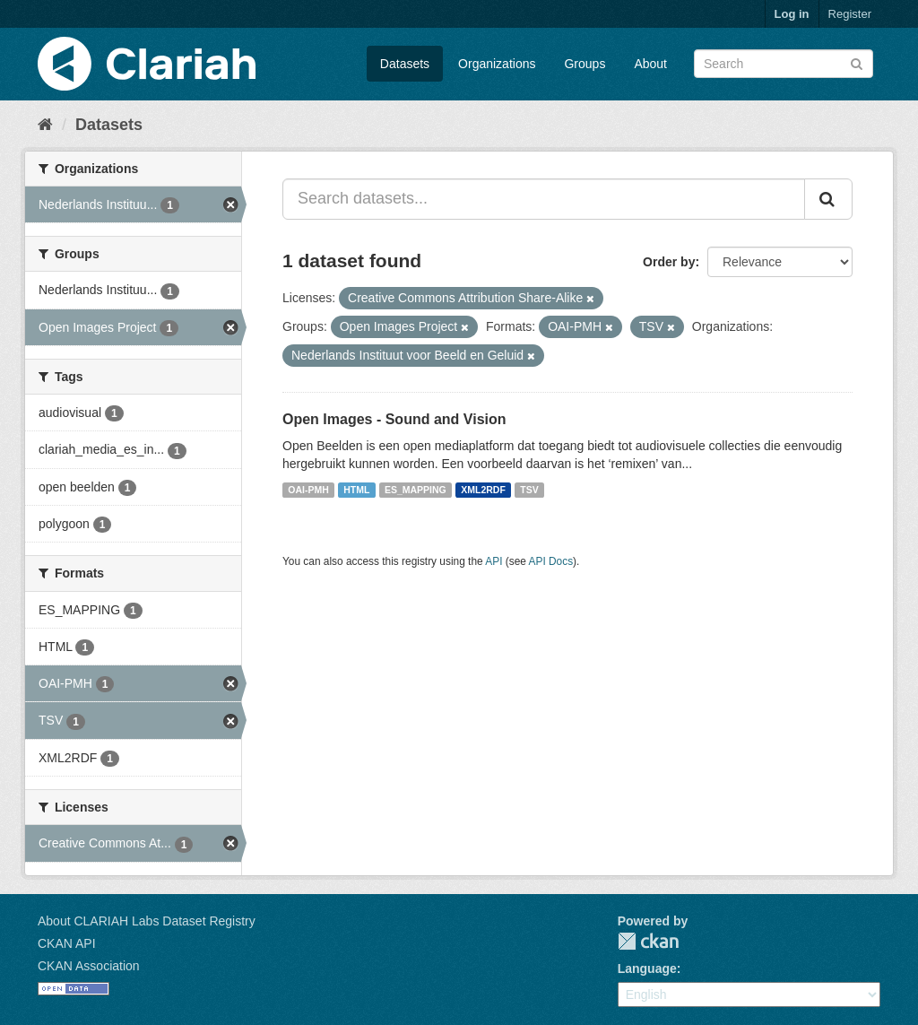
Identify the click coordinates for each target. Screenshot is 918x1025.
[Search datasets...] (543, 199)
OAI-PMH (308, 489)
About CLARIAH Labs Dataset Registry (146, 921)
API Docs (551, 561)
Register (849, 14)
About (650, 63)
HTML (356, 489)
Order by (669, 262)
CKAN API (67, 943)
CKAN (648, 941)
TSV (529, 489)
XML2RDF (483, 489)
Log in (792, 14)
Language (647, 968)
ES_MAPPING (415, 489)
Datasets (404, 63)
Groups (584, 63)
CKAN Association (89, 966)
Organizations (496, 63)
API (493, 561)
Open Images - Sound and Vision (394, 419)
